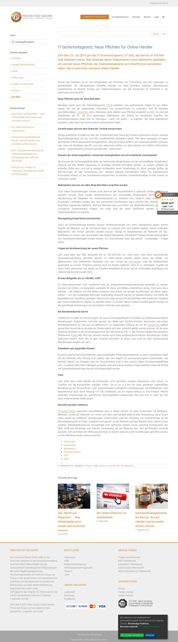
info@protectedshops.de (159, 3)
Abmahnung (153, 325)
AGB (66, 560)
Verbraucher (135, 261)
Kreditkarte (69, 599)
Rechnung (69, 595)
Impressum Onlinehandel (130, 564)
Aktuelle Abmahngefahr (23, 64)
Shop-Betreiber (114, 466)
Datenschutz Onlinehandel (131, 567)
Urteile (15, 71)
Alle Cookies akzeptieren (132, 635)
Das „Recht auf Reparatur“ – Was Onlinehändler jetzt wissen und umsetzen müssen (71, 521)
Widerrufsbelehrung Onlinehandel (134, 571)
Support (68, 571)
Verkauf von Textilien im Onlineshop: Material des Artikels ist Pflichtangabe (28, 171)
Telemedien (82, 112)
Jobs (66, 574)
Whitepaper (88, 466)
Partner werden (126, 592)
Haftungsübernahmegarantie (78, 567)
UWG (74, 335)
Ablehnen (150, 635)
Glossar (16, 90)
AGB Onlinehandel (127, 560)
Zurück (155, 34)
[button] (163, 16)
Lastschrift (69, 592)
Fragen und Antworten (23, 84)
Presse (121, 588)
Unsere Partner (125, 595)
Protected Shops (67, 411)
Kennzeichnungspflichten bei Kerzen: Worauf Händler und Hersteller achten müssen (26, 140)
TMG (109, 105)
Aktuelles (16, 58)
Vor (164, 34)
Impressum (69, 557)
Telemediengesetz (126, 466)
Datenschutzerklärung (75, 564)
